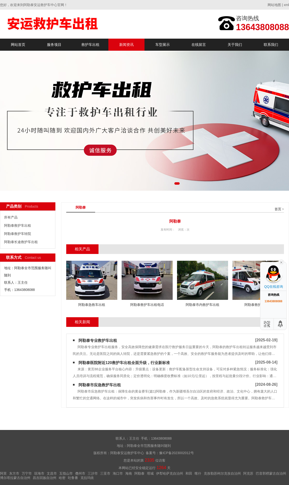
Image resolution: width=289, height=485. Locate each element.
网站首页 (18, 44)
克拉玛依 (87, 478)
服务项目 (54, 44)
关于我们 (235, 44)
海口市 (118, 473)
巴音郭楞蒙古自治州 (271, 473)
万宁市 (27, 473)
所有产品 (11, 217)
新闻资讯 (126, 44)
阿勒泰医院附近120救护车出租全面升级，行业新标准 (124, 363)
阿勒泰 (139, 473)
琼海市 (39, 473)
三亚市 (105, 473)
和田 (188, 473)
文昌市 (52, 473)
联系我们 (271, 44)
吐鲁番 (73, 478)
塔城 (150, 473)
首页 (278, 209)
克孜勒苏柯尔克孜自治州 (222, 473)
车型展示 (162, 44)
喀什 (198, 473)
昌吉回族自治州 (44, 478)
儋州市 (80, 473)
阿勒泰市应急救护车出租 (100, 385)
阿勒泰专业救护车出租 (98, 340)
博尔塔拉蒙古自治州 (15, 478)
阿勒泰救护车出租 (17, 225)
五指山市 (66, 473)
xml (286, 5)
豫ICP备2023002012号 (176, 453)
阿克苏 (248, 473)
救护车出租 (90, 44)
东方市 (14, 473)
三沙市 (93, 473)
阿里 (3, 473)
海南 (128, 473)
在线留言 (198, 44)
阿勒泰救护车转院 (17, 234)
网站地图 (274, 5)
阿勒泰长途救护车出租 (21, 242)
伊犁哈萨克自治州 (169, 473)
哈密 (62, 478)
